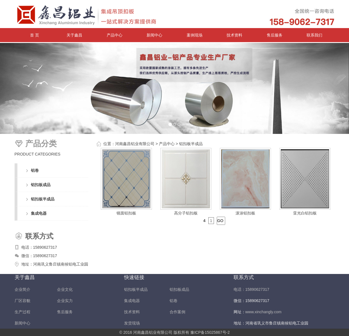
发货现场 (132, 323)
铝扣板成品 (41, 184)
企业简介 (22, 289)
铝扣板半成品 (42, 199)
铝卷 (35, 170)
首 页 (34, 35)
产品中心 (114, 35)
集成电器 (39, 213)
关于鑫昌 (74, 35)
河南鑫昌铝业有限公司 (134, 143)
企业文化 (65, 289)
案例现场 (194, 35)
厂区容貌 (22, 300)
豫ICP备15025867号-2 (210, 332)
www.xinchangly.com (263, 312)
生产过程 (22, 312)
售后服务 (274, 35)
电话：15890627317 (39, 247)
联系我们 (314, 35)
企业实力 (65, 300)
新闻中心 (154, 35)
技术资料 (234, 35)
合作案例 (177, 312)
